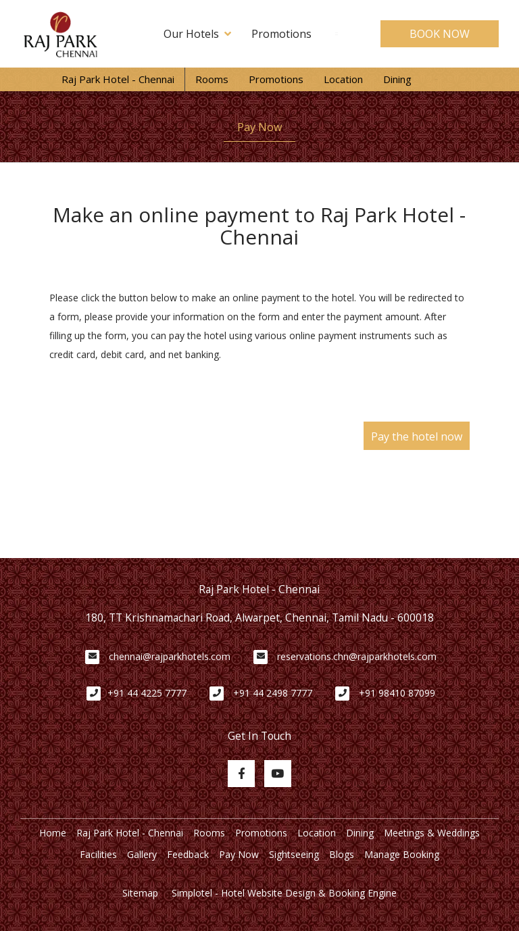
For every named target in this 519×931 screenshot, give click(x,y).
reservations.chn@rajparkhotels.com (357, 656)
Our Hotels (197, 34)
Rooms (211, 79)
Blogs (341, 854)
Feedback (188, 854)
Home (52, 832)
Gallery (142, 854)
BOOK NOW (440, 33)
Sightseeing (294, 854)
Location (343, 79)
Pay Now (259, 127)
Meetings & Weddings (432, 832)
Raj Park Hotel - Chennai (117, 79)
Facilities (98, 854)
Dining (397, 79)
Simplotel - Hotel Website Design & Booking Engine (284, 892)
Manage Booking (401, 854)
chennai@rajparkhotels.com (169, 656)
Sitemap (140, 892)
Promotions (281, 33)
